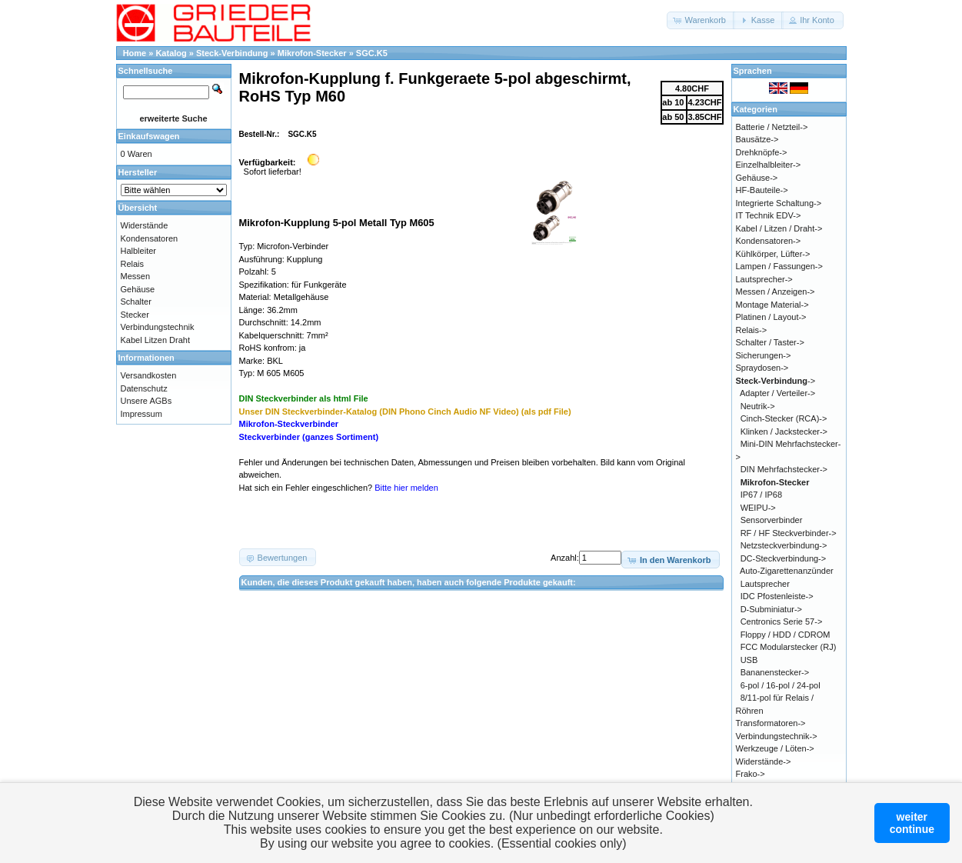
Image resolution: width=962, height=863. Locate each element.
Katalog (170, 53)
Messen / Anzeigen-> (775, 291)
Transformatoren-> (771, 723)
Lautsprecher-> (764, 279)
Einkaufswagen (149, 136)
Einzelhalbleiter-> (768, 164)
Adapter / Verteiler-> (777, 393)
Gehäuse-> (757, 177)
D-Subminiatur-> (771, 609)
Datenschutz (144, 388)
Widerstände (144, 225)
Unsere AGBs (146, 400)
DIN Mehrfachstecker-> (784, 469)
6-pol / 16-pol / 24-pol (781, 685)
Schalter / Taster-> (770, 342)
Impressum (141, 413)
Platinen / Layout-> (771, 317)
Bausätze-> (757, 139)
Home (135, 53)
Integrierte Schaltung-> (779, 203)
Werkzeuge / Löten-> (775, 748)
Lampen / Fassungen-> (779, 266)
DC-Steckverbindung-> (784, 558)
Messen (136, 276)
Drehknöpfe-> (761, 152)
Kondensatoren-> (768, 240)
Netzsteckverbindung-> (784, 545)
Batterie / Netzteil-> (772, 127)
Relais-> (751, 330)
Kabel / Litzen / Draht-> (779, 228)
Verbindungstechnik (158, 327)
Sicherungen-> (763, 355)
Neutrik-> (758, 406)
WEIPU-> (758, 507)
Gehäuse (138, 289)
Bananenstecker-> (775, 672)
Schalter (136, 301)
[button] (701, 20)
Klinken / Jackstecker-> (784, 431)
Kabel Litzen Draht (156, 340)
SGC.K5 (372, 53)
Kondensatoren (149, 238)
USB (749, 660)
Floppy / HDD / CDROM (786, 634)
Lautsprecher (765, 583)
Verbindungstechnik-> (776, 736)
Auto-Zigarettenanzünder (787, 570)
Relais (133, 263)
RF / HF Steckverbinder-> (789, 533)
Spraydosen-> (762, 367)
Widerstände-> (763, 761)
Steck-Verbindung (232, 53)
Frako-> (750, 773)
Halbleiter (138, 250)
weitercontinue (912, 823)
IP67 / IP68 (761, 494)
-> (776, 380)
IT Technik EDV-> (768, 215)
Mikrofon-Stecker (312, 53)
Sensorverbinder (772, 520)
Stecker (135, 314)
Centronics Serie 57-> (782, 621)
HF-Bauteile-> (762, 190)
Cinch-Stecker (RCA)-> (784, 418)
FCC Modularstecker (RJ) (789, 646)
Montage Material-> (772, 304)
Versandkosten (149, 375)
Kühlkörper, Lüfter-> (773, 253)
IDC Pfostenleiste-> (777, 596)
